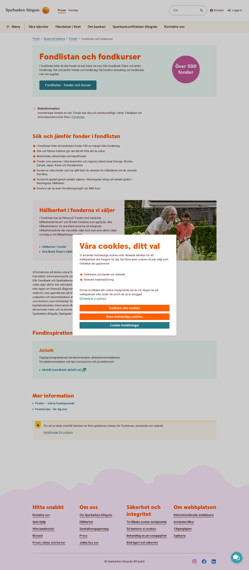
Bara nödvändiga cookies (124, 317)
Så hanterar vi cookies (93, 298)
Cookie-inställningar (124, 325)
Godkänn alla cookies (124, 308)
